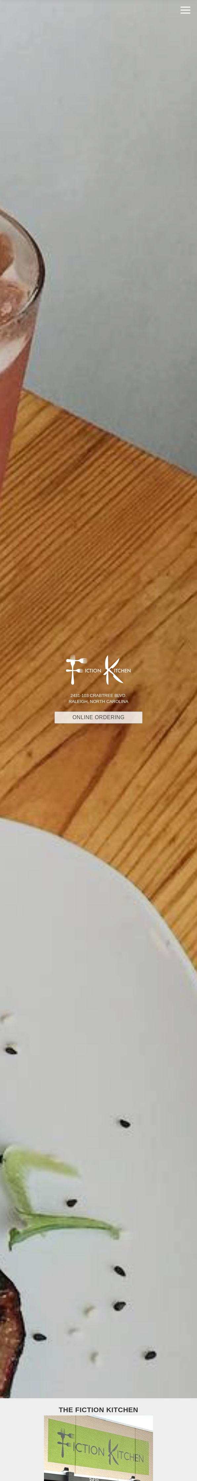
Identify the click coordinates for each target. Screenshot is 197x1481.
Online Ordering (98, 717)
